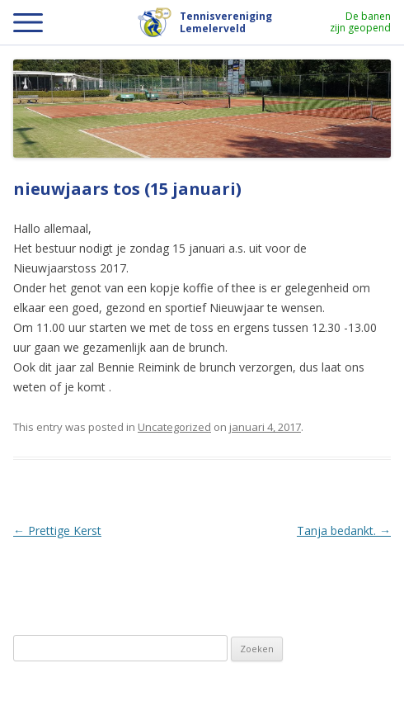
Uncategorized (174, 426)
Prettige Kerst (57, 530)
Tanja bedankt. (344, 530)
